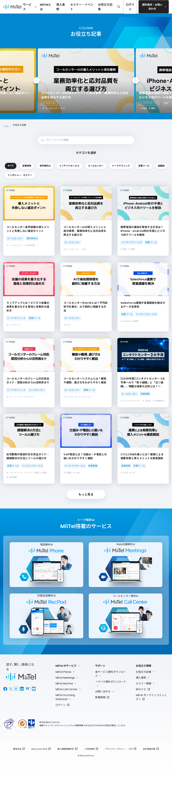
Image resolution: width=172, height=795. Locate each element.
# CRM (124, 483)
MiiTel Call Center (66, 706)
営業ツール (99, 175)
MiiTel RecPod (64, 700)
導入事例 (67, 6)
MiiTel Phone (63, 689)
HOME (6, 125)
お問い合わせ (103, 708)
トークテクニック (61, 175)
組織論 (138, 175)
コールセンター (49, 103)
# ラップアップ (13, 336)
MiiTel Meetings (65, 694)
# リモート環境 (31, 483)
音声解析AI (99, 164)
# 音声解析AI (159, 411)
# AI (63, 108)
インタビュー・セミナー (22, 185)
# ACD (66, 336)
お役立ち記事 (104, 6)
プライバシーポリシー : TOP (119, 765)
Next (135, 80)
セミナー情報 (143, 700)
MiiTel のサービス (65, 683)
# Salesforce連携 (129, 332)
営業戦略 (61, 164)
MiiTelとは (55, 6)
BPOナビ (141, 706)
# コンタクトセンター (131, 411)
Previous (36, 80)
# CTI (132, 483)
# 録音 (144, 108)
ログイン (127, 7)
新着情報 (100, 714)
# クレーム (11, 408)
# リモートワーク (14, 483)
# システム (68, 408)
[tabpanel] (86, 80)
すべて (22, 164)
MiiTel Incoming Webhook (65, 714)
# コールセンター (51, 108)
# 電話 (44, 483)
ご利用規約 (89, 765)
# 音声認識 (29, 256)
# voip (76, 483)
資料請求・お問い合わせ (151, 7)
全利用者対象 (149, 765)
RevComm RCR (39, 765)
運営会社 (17, 765)
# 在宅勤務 (11, 488)
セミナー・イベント (85, 6)
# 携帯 (152, 108)
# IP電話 (67, 483)
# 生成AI (147, 411)
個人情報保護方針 (65, 765)
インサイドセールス (149, 103)
